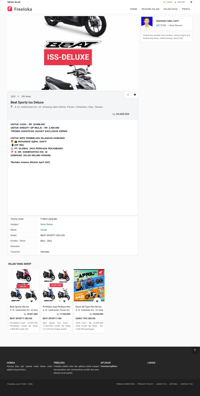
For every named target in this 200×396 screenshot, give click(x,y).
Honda (43, 230)
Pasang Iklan (150, 9)
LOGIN (169, 2)
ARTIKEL (173, 384)
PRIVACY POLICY (145, 384)
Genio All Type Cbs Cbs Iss (88, 306)
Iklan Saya (171, 9)
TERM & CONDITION (125, 384)
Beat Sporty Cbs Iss (19, 306)
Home (133, 9)
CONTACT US (187, 384)
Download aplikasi (109, 366)
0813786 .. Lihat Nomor (169, 25)
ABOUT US (161, 384)
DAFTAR (181, 2)
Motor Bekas (46, 224)
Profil (186, 9)
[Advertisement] (73, 189)
